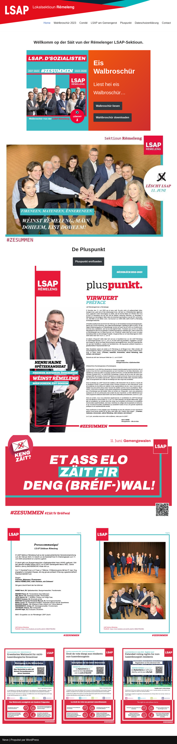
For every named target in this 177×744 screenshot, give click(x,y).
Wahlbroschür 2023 (64, 22)
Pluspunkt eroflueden (88, 261)
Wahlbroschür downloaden (112, 117)
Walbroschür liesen (108, 105)
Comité (83, 22)
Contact (166, 22)
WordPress (32, 739)
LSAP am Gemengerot (104, 22)
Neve (5, 739)
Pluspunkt (125, 22)
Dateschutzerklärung (147, 22)
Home (46, 22)
